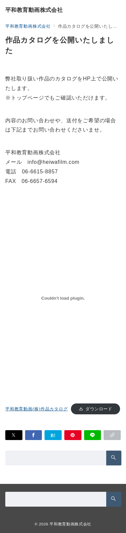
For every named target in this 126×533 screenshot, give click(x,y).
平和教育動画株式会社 (34, 10)
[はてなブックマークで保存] (53, 435)
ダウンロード (98, 408)
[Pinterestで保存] (72, 435)
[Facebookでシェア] (33, 435)
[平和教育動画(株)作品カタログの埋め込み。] (63, 298)
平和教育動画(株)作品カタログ (36, 408)
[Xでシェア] (13, 435)
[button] (112, 435)
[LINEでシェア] (92, 435)
